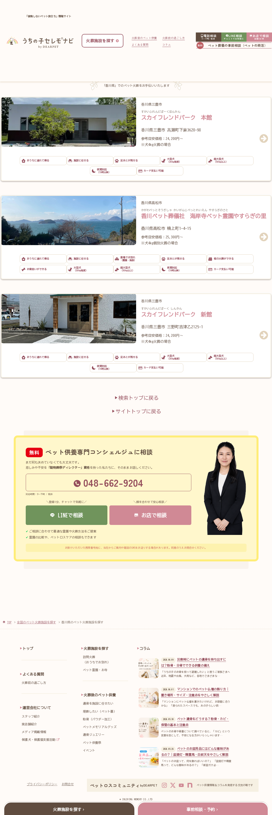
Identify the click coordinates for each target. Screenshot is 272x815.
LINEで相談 (66, 515)
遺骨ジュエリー (93, 734)
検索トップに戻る (136, 397)
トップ (27, 648)
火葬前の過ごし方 (173, 38)
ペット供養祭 (92, 742)
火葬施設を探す (96, 648)
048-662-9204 (108, 482)
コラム (166, 44)
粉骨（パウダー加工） (98, 719)
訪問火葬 (107, 660)
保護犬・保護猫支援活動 (38, 739)
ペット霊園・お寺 (95, 669)
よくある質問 (140, 44)
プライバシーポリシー (42, 784)
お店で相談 (150, 515)
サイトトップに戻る (136, 411)
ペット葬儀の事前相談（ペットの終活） (238, 45)
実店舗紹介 (29, 724)
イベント (89, 750)
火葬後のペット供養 (144, 38)
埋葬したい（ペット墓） (100, 711)
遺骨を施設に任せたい (98, 703)
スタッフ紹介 (31, 716)
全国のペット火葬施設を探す (36, 622)
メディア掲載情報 (34, 731)
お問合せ (68, 784)
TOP (9, 622)
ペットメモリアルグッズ (100, 726)
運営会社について (36, 708)
